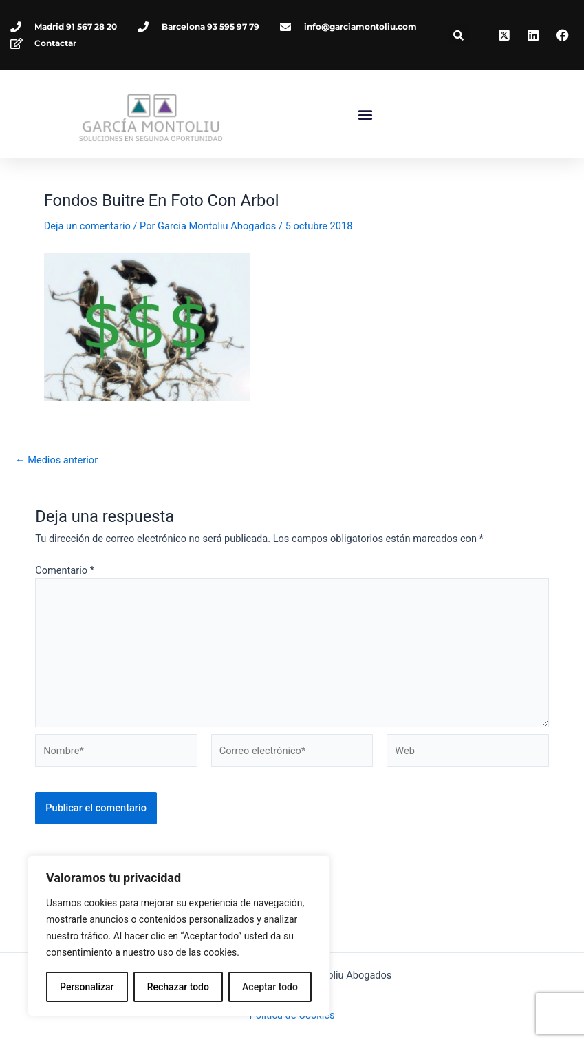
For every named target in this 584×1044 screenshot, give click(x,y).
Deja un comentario (87, 264)
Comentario (64, 608)
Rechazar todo (178, 986)
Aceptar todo (270, 986)
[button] (458, 35)
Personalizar (86, 986)
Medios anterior (56, 498)
